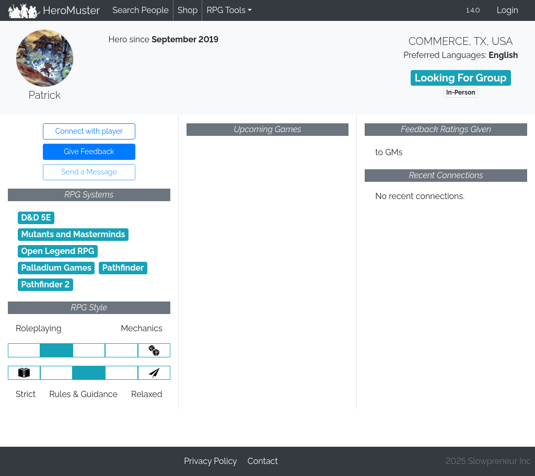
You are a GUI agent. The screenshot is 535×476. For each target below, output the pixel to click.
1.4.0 (473, 10)
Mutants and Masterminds (73, 234)
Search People (140, 10)
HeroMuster (54, 10)
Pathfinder (123, 268)
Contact (263, 461)
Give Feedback (89, 151)
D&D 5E (36, 218)
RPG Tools (226, 10)
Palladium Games (56, 268)
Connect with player (89, 131)
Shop (187, 10)
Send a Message (89, 172)
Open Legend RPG (57, 251)
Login (507, 10)
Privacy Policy (210, 461)
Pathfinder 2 (45, 284)
